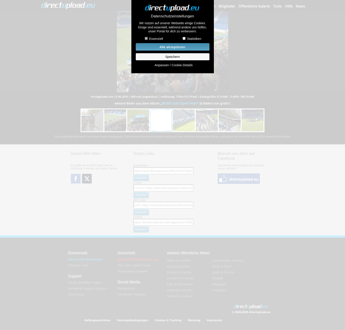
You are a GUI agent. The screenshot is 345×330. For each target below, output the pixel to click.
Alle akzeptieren (172, 47)
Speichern (172, 57)
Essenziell (156, 38)
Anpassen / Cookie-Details (173, 65)
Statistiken (194, 38)
